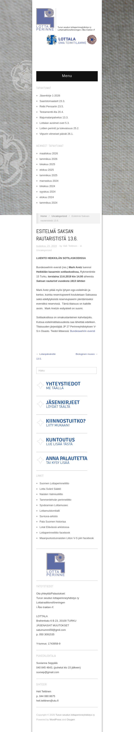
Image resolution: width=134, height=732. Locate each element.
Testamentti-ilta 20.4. (52, 111)
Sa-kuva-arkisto (49, 516)
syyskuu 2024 (48, 191)
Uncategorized (59, 216)
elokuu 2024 (47, 197)
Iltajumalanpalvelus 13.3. (54, 117)
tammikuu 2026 (48, 158)
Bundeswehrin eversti (82, 331)
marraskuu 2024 (49, 180)
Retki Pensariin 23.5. (52, 106)
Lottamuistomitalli (50, 510)
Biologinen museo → (87, 354)
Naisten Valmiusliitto (51, 494)
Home (44, 216)
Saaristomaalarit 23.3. (52, 101)
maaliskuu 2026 (49, 153)
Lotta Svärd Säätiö (50, 488)
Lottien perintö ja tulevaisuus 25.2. (59, 128)
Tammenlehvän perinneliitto (55, 499)
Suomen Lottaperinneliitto (54, 483)
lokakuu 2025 (47, 164)
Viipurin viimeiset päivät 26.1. (56, 133)
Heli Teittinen (70, 245)
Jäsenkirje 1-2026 (50, 95)
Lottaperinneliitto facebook (55, 532)
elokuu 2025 (47, 169)
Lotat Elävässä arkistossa (54, 527)
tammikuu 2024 (48, 202)
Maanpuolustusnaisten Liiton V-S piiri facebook (67, 538)
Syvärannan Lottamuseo (54, 505)
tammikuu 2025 (48, 175)
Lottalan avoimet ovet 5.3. (54, 122)
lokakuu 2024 (47, 186)
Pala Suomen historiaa (53, 521)
